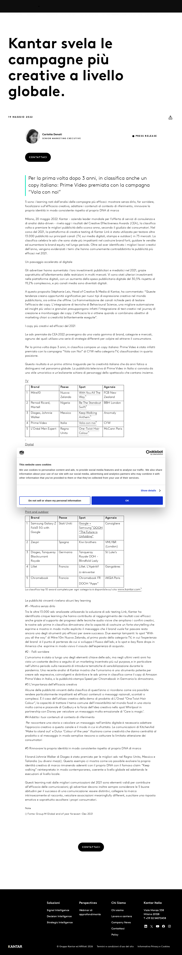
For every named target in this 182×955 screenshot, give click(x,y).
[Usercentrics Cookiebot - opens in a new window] (148, 452)
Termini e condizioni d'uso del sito (115, 946)
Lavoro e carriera (132, 6)
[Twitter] (152, 927)
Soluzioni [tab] (32, 6)
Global (165, 6)
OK (127, 500)
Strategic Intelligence (60, 922)
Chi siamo (113, 6)
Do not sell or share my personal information (55, 500)
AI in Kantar (68, 6)
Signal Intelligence (58, 910)
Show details (148, 490)
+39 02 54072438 (156, 918)
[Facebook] (163, 927)
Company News (121, 922)
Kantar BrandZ (89, 6)
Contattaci (151, 6)
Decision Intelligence (59, 916)
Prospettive (50, 6)
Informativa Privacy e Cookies (154, 946)
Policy (114, 935)
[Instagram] (169, 927)
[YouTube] (146, 927)
